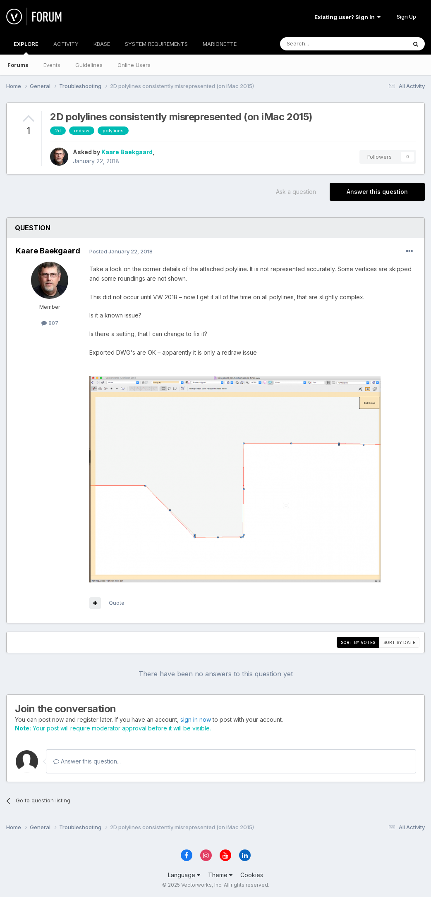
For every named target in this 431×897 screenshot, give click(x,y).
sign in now (195, 719)
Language (184, 874)
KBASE (101, 44)
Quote (117, 602)
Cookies (251, 874)
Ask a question (296, 191)
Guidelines (89, 65)
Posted (121, 251)
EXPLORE (26, 48)
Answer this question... (87, 761)
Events (51, 65)
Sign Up (406, 16)
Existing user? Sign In (347, 17)
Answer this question (377, 191)
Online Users (134, 65)
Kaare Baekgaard (127, 151)
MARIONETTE (220, 44)
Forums (18, 65)
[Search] (322, 43)
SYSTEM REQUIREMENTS (156, 44)
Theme (220, 874)
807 (49, 323)
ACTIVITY (66, 44)
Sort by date (399, 642)
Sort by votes (358, 642)
